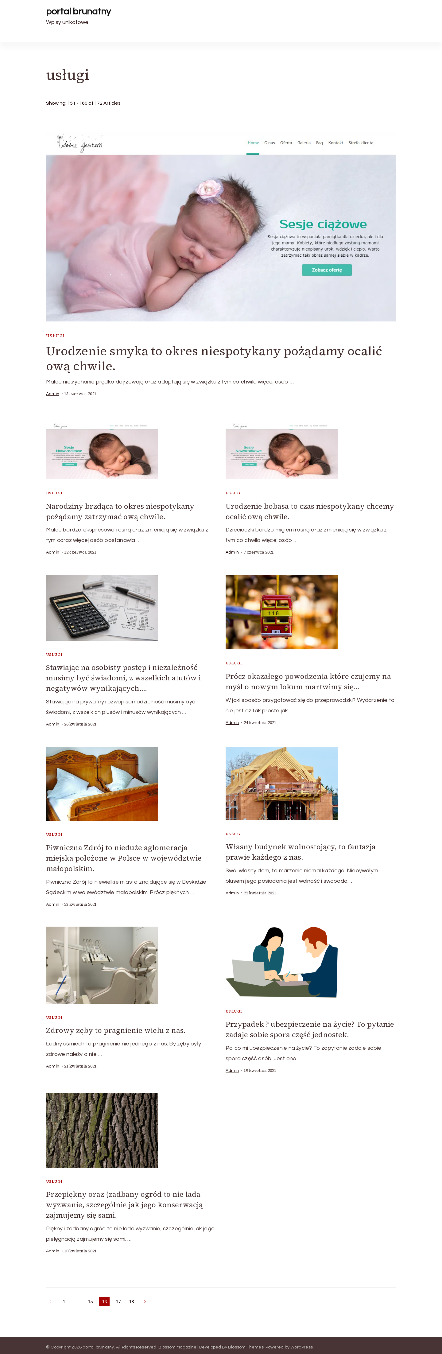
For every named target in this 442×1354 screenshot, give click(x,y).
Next (144, 1297)
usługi (55, 335)
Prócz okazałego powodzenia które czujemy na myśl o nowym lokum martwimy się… (308, 681)
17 (119, 1298)
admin (52, 394)
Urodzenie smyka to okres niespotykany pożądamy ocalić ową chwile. (214, 358)
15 (91, 1298)
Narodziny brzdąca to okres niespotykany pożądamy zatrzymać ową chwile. (120, 511)
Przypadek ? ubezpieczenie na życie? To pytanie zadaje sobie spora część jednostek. (310, 1027)
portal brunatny (78, 11)
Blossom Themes (246, 1343)
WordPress (301, 1343)
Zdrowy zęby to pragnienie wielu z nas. (116, 1028)
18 (132, 1298)
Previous (50, 1297)
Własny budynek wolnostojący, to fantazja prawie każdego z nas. (301, 850)
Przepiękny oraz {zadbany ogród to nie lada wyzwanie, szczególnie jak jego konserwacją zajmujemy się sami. (124, 1201)
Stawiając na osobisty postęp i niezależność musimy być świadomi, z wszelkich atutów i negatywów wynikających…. (123, 677)
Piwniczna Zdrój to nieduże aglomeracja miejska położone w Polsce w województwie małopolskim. (124, 856)
